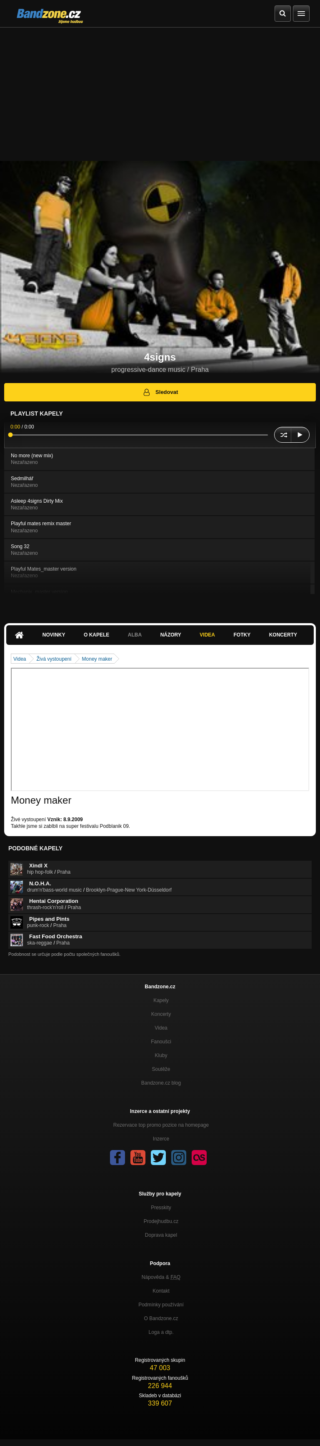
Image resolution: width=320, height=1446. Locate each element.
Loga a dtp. (160, 1332)
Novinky (53, 635)
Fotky (241, 635)
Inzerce (161, 1139)
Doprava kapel (161, 1235)
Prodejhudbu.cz (161, 1221)
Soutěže (161, 1069)
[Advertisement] (160, 90)
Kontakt (161, 1291)
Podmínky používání (161, 1305)
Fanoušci (161, 1042)
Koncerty (283, 635)
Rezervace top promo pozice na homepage (161, 1125)
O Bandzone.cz (161, 1318)
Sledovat (160, 392)
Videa (207, 635)
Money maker (97, 659)
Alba (135, 635)
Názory (170, 635)
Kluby (161, 1055)
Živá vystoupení (53, 659)
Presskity (161, 1207)
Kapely (161, 1000)
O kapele (96, 635)
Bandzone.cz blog (161, 1083)
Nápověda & (161, 1277)
